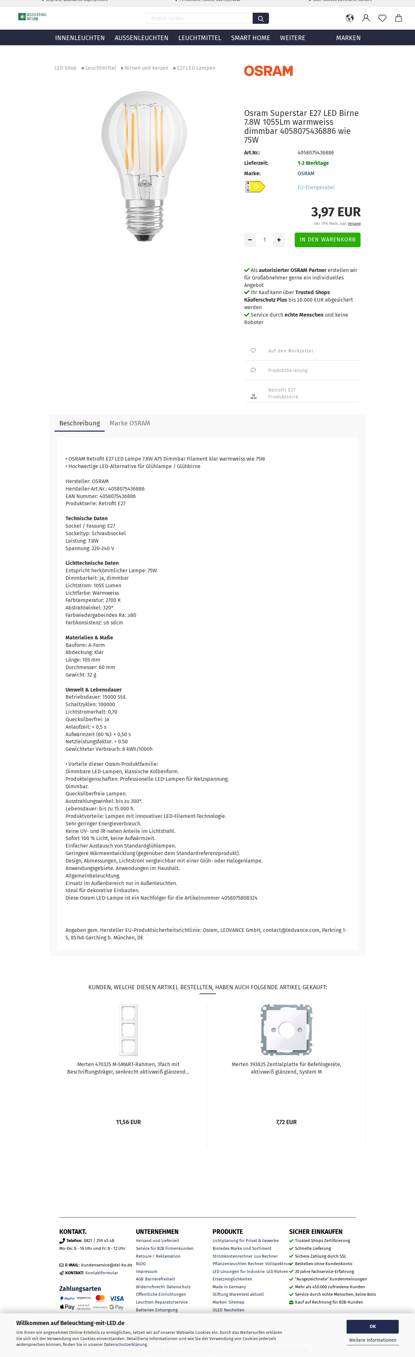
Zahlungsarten (80, 1289)
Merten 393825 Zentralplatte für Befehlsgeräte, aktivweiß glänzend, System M (286, 1068)
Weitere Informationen (372, 1340)
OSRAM (306, 173)
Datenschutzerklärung (125, 1344)
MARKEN (348, 47)
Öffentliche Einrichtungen (161, 1294)
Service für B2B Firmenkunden (165, 1248)
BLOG (141, 1263)
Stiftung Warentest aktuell (238, 1294)
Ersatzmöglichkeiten (232, 1279)
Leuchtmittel (199, 47)
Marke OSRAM (130, 423)
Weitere (292, 47)
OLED (217, 1309)
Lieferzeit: (256, 163)
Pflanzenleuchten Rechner (238, 1263)
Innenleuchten (80, 47)
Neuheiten (234, 1309)
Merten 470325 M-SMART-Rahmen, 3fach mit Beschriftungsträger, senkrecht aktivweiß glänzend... (128, 1068)
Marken (220, 1302)
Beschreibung (79, 423)
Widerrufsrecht (150, 1286)
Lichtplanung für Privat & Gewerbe (246, 1240)
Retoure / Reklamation (158, 1256)
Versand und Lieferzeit (157, 1240)
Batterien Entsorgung (157, 1309)
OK (373, 1326)
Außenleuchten (142, 47)
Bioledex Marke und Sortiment (242, 1248)
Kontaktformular (101, 1272)
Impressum (146, 1271)
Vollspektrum (278, 1263)
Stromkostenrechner (233, 1256)
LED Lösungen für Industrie (239, 1271)
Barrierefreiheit (160, 1279)
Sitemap (237, 1302)
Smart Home (250, 47)
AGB (139, 1279)
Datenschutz (179, 1286)
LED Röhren (277, 1271)
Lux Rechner (266, 1256)
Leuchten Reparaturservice (162, 1302)
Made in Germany (229, 1286)
